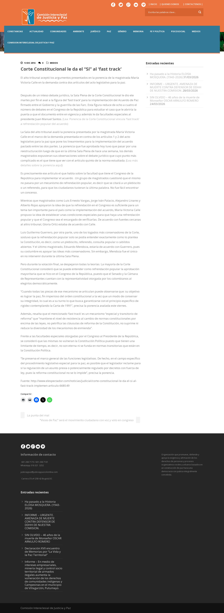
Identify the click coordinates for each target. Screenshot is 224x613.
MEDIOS (196, 31)
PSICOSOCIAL (178, 31)
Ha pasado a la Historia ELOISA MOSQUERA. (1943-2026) (170, 75)
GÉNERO (122, 31)
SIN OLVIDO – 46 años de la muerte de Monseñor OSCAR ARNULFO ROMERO (174, 98)
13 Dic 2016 (29, 63)
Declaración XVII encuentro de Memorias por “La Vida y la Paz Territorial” (43, 551)
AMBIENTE (78, 31)
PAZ (109, 31)
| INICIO (153, 4)
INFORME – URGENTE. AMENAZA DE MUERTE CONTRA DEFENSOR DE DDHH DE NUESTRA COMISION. (175, 87)
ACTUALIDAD (36, 31)
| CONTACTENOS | (193, 4)
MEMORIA (138, 31)
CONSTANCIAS (15, 31)
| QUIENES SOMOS (169, 4)
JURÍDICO (95, 31)
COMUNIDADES (58, 31)
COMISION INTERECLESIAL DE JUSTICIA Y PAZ (30, 42)
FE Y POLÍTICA (157, 31)
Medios (54, 63)
